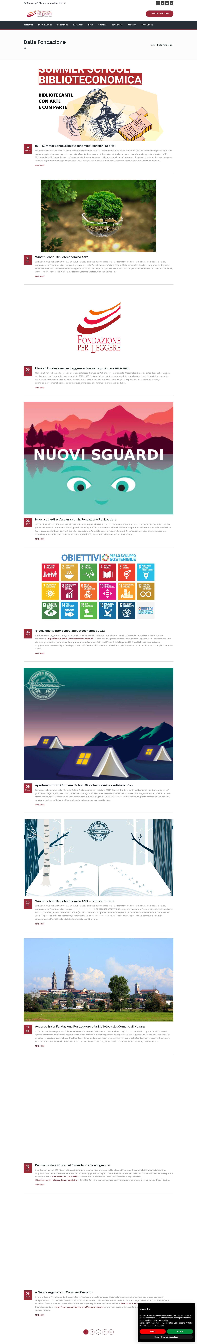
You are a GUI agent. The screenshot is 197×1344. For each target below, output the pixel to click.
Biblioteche (62, 25)
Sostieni (102, 25)
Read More (39, 165)
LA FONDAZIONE (45, 25)
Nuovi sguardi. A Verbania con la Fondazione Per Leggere (75, 519)
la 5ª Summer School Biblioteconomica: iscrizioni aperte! (75, 145)
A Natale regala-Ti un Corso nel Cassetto (63, 1292)
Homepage (28, 25)
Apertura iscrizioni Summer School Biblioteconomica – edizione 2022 (84, 785)
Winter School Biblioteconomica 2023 (62, 257)
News (90, 25)
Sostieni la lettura (160, 13)
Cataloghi (78, 25)
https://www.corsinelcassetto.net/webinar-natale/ (79, 1307)
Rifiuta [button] (152, 1331)
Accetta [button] (180, 1331)
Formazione (147, 25)
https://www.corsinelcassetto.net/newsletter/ (56, 1180)
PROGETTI (132, 25)
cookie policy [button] (163, 1320)
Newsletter (117, 25)
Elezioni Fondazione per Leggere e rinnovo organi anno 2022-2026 (82, 368)
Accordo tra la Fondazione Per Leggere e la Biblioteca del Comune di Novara (90, 1026)
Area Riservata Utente (131, 1303)
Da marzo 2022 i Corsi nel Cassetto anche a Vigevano (72, 1165)
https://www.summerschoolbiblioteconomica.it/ (70, 638)
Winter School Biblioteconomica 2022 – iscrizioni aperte (74, 901)
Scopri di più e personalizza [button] (166, 1337)
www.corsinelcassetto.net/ (64, 1176)
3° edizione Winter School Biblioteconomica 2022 (70, 630)
